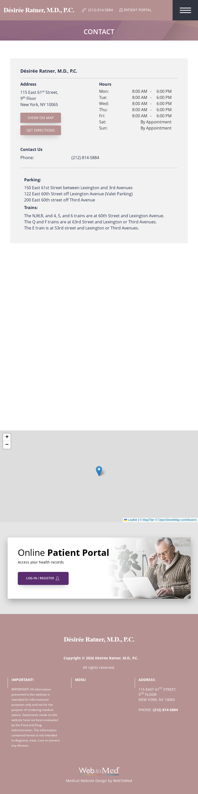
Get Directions (40, 130)
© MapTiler (147, 520)
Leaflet (130, 520)
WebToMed (122, 780)
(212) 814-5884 (85, 157)
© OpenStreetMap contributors (176, 520)
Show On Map (41, 117)
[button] (99, 471)
